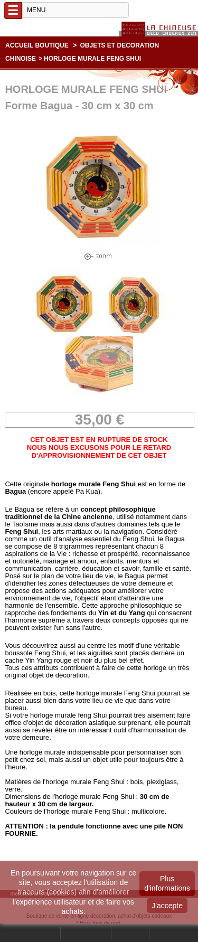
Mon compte (86, 933)
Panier (163, 933)
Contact (130, 933)
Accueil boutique (37, 45)
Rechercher (40, 933)
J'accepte (167, 905)
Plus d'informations (167, 883)
